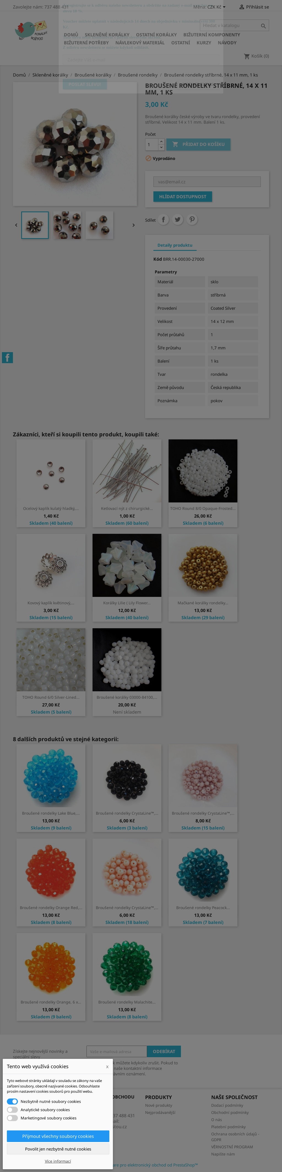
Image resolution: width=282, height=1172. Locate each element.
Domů (71, 35)
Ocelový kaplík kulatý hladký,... (51, 508)
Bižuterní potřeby (86, 43)
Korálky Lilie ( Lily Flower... (127, 602)
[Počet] (151, 144)
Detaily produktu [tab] (175, 245)
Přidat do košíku (198, 144)
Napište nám (223, 1154)
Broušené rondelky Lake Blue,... (51, 813)
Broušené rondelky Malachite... (127, 1002)
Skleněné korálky (107, 35)
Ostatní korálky (156, 35)
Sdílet (163, 219)
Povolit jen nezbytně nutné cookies (58, 1149)
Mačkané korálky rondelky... (203, 602)
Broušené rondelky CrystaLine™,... (127, 813)
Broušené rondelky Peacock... (203, 907)
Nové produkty (158, 1105)
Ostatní (180, 43)
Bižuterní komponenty (211, 35)
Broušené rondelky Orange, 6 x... (51, 1002)
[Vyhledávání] (234, 25)
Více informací (58, 1161)
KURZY (204, 43)
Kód (157, 259)
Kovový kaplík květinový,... (51, 602)
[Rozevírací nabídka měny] (217, 7)
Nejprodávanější (160, 1112)
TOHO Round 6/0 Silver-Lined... (51, 697)
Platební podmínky (228, 1126)
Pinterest (191, 219)
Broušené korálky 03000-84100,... (127, 697)
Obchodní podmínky (230, 1112)
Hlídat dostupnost (182, 197)
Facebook (7, 357)
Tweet (177, 219)
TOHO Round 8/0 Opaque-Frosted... (203, 508)
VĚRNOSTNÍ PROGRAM (232, 1146)
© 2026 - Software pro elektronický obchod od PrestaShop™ (141, 1165)
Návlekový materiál (140, 43)
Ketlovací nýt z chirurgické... (127, 508)
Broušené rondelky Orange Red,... (51, 907)
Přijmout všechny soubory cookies (58, 1136)
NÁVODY (227, 43)
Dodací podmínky (227, 1105)
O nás (216, 1119)
